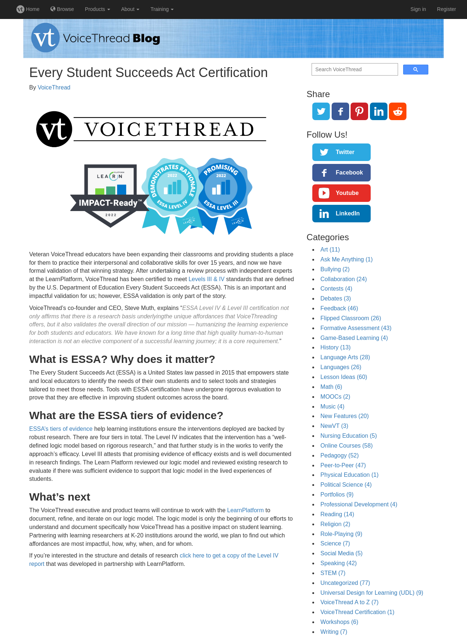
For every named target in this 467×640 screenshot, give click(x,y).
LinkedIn (348, 213)
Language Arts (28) (345, 357)
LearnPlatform (245, 510)
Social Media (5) (341, 553)
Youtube (347, 193)
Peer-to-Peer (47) (343, 465)
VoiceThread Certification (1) (357, 612)
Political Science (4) (346, 485)
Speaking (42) (338, 563)
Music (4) (332, 406)
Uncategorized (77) (345, 583)
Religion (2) (335, 524)
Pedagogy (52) (339, 455)
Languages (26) (340, 367)
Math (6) (331, 387)
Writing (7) (333, 632)
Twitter (345, 152)
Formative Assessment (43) (355, 328)
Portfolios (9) (337, 494)
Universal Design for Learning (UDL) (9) (371, 593)
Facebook (349, 172)
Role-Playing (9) (341, 534)
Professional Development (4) (358, 504)
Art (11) (330, 249)
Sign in (418, 9)
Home (27, 9)
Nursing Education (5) (348, 436)
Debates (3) (335, 298)
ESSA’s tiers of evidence (61, 429)
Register (446, 9)
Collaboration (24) (343, 279)
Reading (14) (337, 514)
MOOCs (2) (335, 397)
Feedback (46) (339, 308)
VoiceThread (54, 87)
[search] (354, 69)
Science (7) (335, 543)
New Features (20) (344, 416)
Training (162, 9)
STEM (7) (332, 573)
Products (97, 9)
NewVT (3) (334, 426)
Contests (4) (336, 288)
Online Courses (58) (346, 445)
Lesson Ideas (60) (343, 377)
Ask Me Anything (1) (346, 259)
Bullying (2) (335, 269)
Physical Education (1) (349, 475)
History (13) (335, 347)
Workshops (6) (339, 622)
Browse (62, 9)
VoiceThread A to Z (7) (349, 602)
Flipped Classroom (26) (350, 318)
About (130, 9)
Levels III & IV (207, 279)
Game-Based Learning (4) (354, 338)
